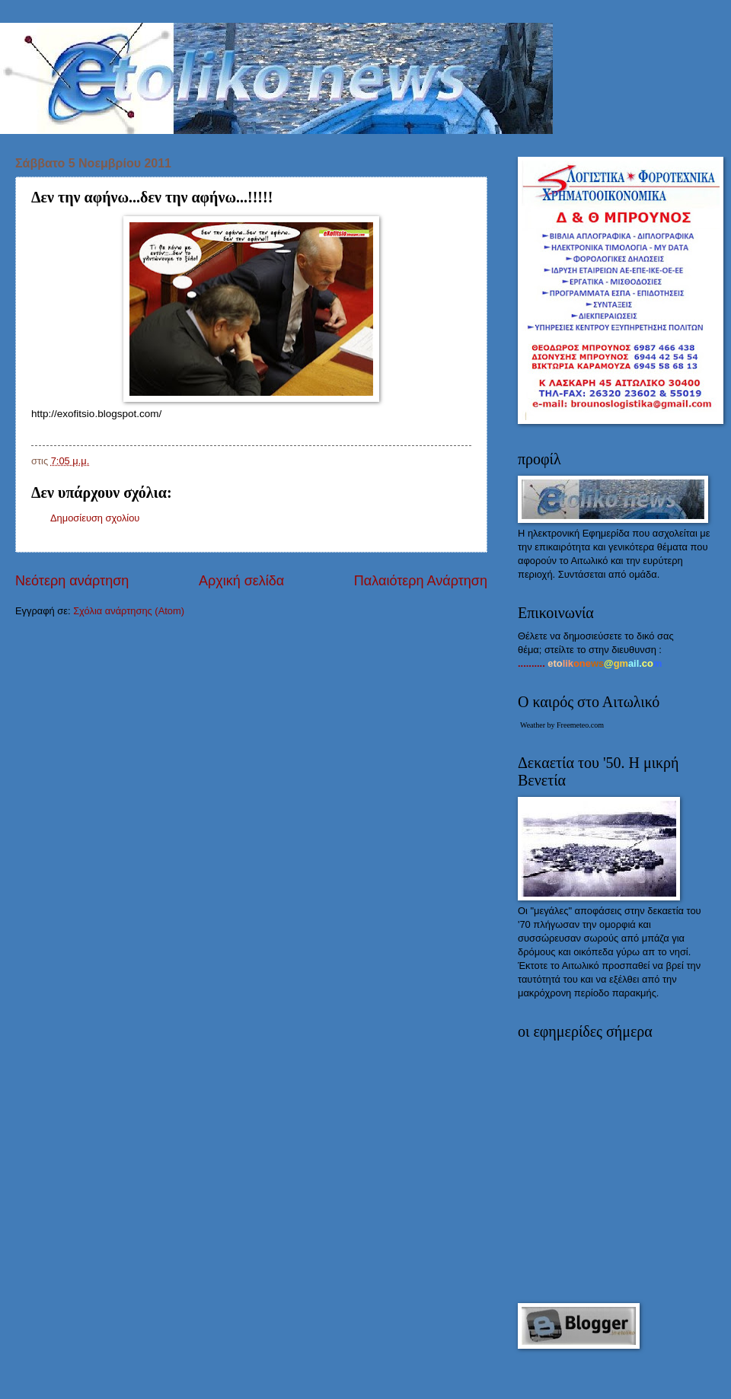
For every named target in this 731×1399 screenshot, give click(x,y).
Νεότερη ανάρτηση (72, 580)
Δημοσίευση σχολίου (94, 518)
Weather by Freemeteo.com (562, 725)
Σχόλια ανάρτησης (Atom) (128, 611)
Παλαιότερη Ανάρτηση (420, 580)
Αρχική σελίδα (241, 580)
